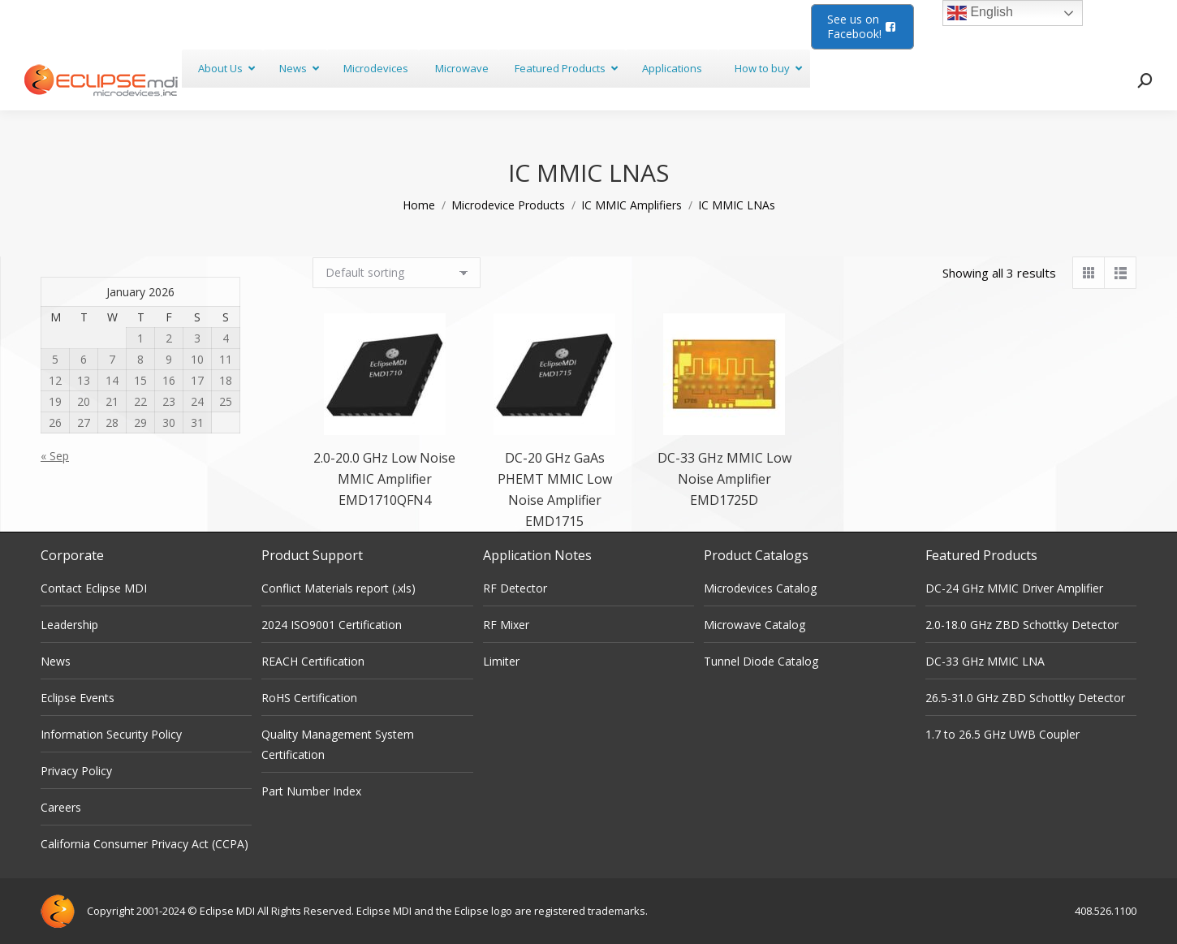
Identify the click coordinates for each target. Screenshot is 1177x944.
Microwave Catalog (754, 624)
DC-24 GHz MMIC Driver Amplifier (1014, 588)
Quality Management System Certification (337, 744)
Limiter (501, 661)
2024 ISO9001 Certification (331, 624)
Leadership (69, 624)
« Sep (55, 455)
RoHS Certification (309, 697)
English (980, 13)
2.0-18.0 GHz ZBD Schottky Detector (1022, 624)
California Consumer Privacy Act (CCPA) (144, 843)
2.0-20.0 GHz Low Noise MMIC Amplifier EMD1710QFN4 (384, 479)
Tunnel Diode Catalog (761, 661)
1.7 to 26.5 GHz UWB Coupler (1002, 734)
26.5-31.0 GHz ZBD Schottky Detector (1025, 697)
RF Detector (515, 588)
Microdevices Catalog (760, 588)
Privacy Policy (76, 770)
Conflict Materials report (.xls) (338, 588)
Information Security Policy (111, 734)
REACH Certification (312, 661)
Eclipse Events (77, 697)
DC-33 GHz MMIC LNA (985, 661)
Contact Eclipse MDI (94, 588)
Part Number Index (311, 791)
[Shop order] (397, 272)
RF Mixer (506, 624)
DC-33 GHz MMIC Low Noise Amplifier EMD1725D (724, 479)
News (56, 661)
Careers (61, 807)
